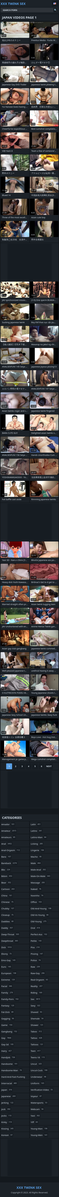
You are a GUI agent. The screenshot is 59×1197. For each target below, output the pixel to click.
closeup (7, 915)
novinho (37, 895)
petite (36, 941)
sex (36, 999)
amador (8, 824)
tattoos (37, 1044)
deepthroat (10, 941)
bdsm (7, 876)
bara (6, 856)
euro (6, 967)
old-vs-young (40, 915)
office (36, 902)
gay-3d (7, 1044)
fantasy (8, 1005)
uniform (38, 1083)
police (36, 960)
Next (49, 766)
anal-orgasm (10, 850)
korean (7, 1135)
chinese (7, 902)
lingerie (38, 850)
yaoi (36, 1115)
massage (38, 882)
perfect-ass (39, 934)
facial (7, 986)
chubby (8, 908)
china (7, 895)
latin (36, 824)
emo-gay (8, 960)
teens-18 (38, 1057)
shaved (37, 1012)
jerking (7, 1102)
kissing (7, 1128)
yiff (35, 1122)
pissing (37, 954)
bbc (6, 869)
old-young (39, 921)
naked (36, 889)
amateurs (8, 837)
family (7, 992)
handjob (8, 1057)
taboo (37, 1031)
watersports (39, 1102)
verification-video (42, 1090)
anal (7, 844)
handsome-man (12, 1070)
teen (36, 1051)
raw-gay (38, 973)
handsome (9, 1064)
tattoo (37, 1038)
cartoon (8, 889)
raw (36, 967)
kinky (7, 1122)
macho (36, 856)
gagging (8, 1018)
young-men (39, 1135)
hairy (6, 1051)
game (7, 1025)
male (36, 863)
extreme (8, 979)
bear (6, 882)
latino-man (39, 837)
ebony (6, 954)
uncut (37, 1064)
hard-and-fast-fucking (13, 1077)
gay (6, 1038)
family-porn (10, 999)
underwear (39, 1077)
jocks (6, 1115)
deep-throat (10, 934)
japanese (8, 1096)
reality (37, 986)
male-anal (39, 869)
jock (6, 1109)
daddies (7, 921)
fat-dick (7, 1012)
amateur (9, 831)
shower (37, 1025)
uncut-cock (39, 1070)
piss (35, 947)
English (55, 3)
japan (7, 1090)
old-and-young (41, 908)
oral (36, 928)
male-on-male (41, 876)
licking (37, 844)
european (9, 973)
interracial (9, 1083)
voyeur (37, 1096)
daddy (7, 928)
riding (37, 992)
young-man (39, 1128)
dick (6, 947)
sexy (36, 1005)
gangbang (9, 1031)
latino (37, 831)
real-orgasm (40, 979)
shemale (37, 1018)
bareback (9, 863)
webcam (37, 1109)
